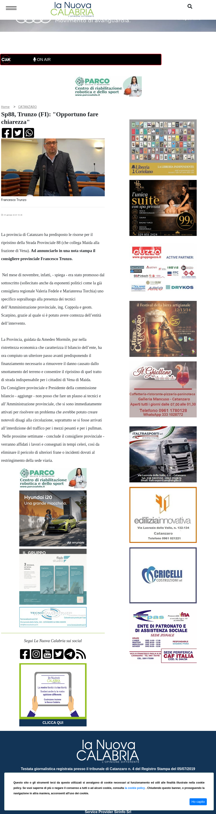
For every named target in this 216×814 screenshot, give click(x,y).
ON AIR (42, 59)
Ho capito (198, 801)
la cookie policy (135, 788)
